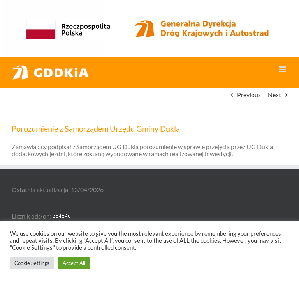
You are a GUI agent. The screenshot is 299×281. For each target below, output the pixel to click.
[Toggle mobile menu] (283, 69)
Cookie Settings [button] (31, 263)
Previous (249, 94)
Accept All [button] (74, 263)
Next (274, 94)
